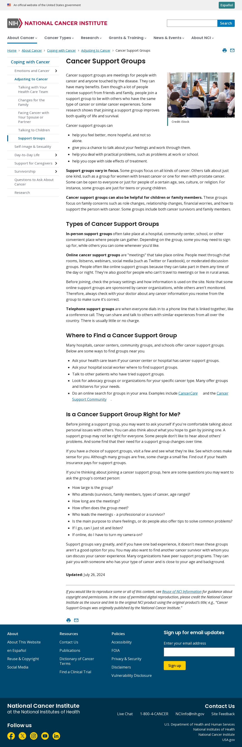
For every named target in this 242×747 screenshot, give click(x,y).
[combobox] (192, 23)
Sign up (174, 665)
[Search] (226, 23)
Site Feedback (223, 713)
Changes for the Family (31, 102)
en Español (16, 650)
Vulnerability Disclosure (132, 675)
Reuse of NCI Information (182, 591)
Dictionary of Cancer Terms (76, 661)
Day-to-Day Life (27, 155)
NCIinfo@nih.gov (190, 713)
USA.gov (228, 740)
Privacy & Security (126, 658)
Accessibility (122, 642)
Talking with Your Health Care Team (33, 89)
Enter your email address (185, 643)
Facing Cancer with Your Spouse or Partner (33, 117)
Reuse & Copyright (23, 658)
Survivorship (25, 171)
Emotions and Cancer (32, 70)
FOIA (116, 650)
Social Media (17, 667)
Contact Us (68, 642)
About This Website (24, 642)
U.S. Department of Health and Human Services (199, 724)
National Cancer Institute (216, 734)
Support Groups (31, 138)
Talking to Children (34, 130)
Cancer (188, 393)
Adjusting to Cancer (31, 79)
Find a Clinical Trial (75, 671)
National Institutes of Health (214, 729)
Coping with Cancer (30, 62)
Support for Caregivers (33, 163)
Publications (69, 650)
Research (22, 192)
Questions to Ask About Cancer (34, 181)
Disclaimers (121, 667)
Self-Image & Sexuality (32, 146)
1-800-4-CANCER (154, 713)
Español (227, 5)
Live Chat (125, 713)
